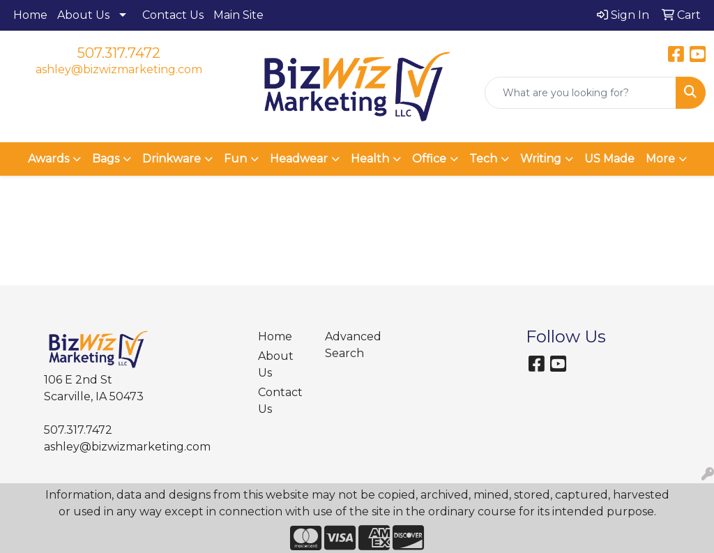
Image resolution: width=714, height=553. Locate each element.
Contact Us (173, 15)
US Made (609, 158)
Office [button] (429, 158)
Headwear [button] (299, 158)
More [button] (660, 158)
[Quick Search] (580, 93)
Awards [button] (48, 158)
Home (30, 15)
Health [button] (370, 158)
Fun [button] (235, 158)
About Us (83, 15)
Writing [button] (540, 158)
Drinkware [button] (171, 158)
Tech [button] (483, 158)
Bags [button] (105, 158)
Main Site (238, 15)
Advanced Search (350, 345)
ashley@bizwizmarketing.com (119, 69)
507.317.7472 (118, 53)
